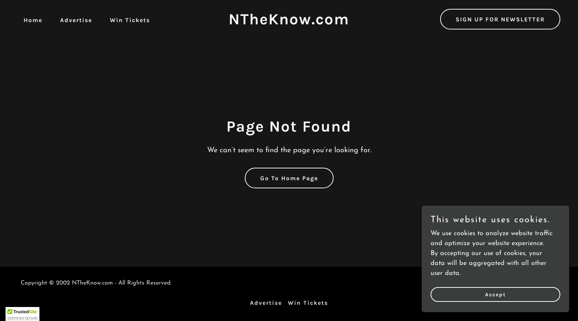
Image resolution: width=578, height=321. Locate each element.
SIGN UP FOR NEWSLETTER (500, 19)
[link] (289, 22)
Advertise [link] (76, 20)
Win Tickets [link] (130, 20)
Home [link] (33, 20)
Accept (495, 295)
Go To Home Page (289, 178)
